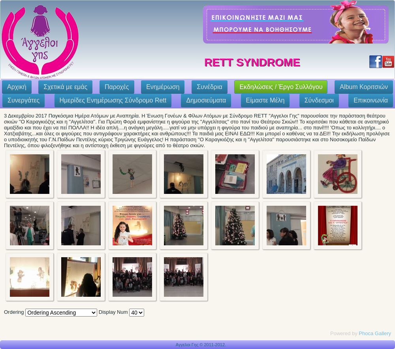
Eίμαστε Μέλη (265, 100)
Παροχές (117, 86)
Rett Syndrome (252, 62)
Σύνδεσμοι (319, 100)
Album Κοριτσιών (364, 86)
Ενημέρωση (162, 86)
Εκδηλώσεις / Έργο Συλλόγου (280, 86)
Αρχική (16, 86)
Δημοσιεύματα (206, 100)
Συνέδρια (209, 86)
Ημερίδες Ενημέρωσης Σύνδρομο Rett (113, 100)
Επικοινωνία (371, 100)
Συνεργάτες (24, 100)
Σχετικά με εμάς (65, 86)
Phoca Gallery (375, 333)
